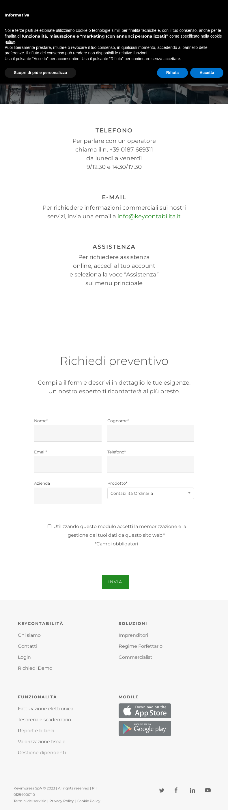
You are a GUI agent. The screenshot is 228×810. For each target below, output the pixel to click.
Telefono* (150, 461)
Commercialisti (136, 657)
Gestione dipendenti (42, 752)
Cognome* (150, 430)
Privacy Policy (61, 801)
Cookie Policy (88, 801)
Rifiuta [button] (172, 72)
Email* (68, 461)
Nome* (68, 430)
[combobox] (150, 493)
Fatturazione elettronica (45, 708)
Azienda (68, 492)
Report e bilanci (36, 730)
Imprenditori (133, 635)
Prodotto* (150, 489)
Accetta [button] (206, 72)
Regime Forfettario (140, 646)
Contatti (27, 646)
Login (24, 657)
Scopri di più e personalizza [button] (40, 72)
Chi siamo (29, 635)
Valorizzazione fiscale (42, 741)
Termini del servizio (30, 801)
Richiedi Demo (35, 668)
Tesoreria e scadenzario (44, 719)
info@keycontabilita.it (149, 216)
